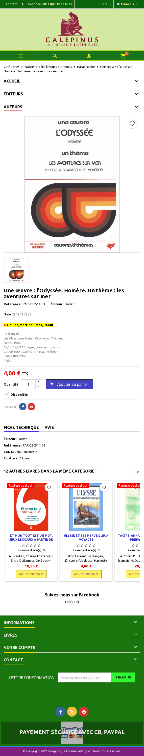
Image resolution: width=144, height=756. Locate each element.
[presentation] (99, 692)
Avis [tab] (49, 427)
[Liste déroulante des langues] (127, 4)
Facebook (72, 601)
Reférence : (13, 304)
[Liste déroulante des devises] (105, 4)
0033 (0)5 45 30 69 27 (57, 4)
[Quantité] (28, 384)
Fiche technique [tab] (21, 427)
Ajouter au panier (69, 384)
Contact (11, 4)
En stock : (11, 458)
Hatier (22, 439)
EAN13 (9, 451)
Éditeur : (57, 304)
